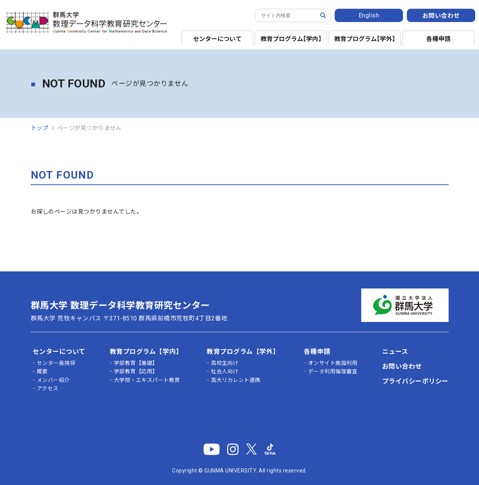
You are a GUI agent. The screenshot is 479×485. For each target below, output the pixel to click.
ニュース (395, 351)
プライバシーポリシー (415, 381)
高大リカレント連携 (236, 380)
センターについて (217, 39)
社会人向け (225, 371)
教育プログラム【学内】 (146, 351)
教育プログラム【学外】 (243, 351)
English (369, 15)
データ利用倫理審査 (333, 371)
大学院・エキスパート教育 (147, 380)
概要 (42, 371)
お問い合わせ (441, 15)
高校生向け (225, 363)
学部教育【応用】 (136, 371)
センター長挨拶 (56, 363)
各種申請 (438, 39)
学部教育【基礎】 (136, 363)
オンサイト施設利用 (333, 363)
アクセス (47, 388)
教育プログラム (292, 39)
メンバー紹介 (53, 380)
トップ (40, 128)
